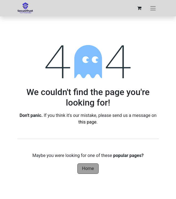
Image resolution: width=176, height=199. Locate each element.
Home (88, 168)
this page (87, 122)
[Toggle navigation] (153, 8)
